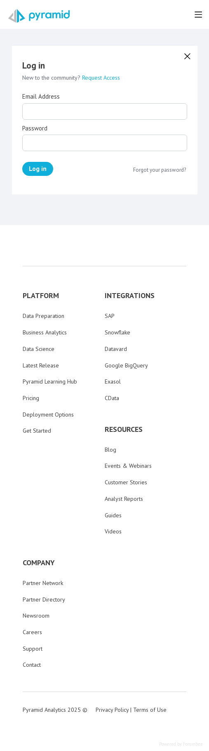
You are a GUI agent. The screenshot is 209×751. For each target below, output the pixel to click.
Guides (113, 515)
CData (112, 398)
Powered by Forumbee (181, 744)
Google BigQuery (126, 365)
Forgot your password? (159, 170)
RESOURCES (124, 429)
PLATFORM (41, 295)
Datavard (116, 349)
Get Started (37, 430)
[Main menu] (198, 14)
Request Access (101, 77)
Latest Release (41, 365)
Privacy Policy (112, 709)
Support (32, 648)
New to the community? (52, 77)
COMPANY (39, 562)
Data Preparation (43, 316)
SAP (110, 316)
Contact (32, 664)
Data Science (38, 349)
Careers (32, 632)
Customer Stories (126, 482)
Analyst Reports (124, 498)
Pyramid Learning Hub (50, 381)
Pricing (31, 398)
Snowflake (117, 332)
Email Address (41, 96)
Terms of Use (150, 709)
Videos (113, 531)
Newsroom (36, 615)
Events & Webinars (128, 465)
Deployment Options (48, 414)
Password (34, 128)
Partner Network (43, 583)
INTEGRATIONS (130, 295)
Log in (38, 168)
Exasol (113, 381)
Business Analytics (45, 332)
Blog (110, 449)
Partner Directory (44, 599)
